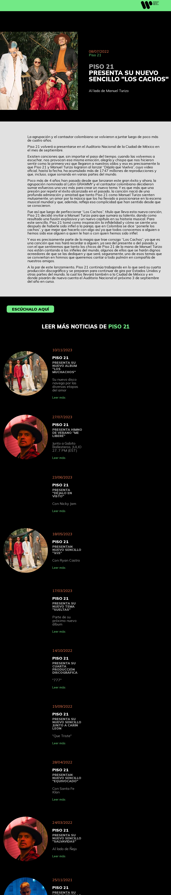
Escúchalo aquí (30, 309)
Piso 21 (95, 55)
